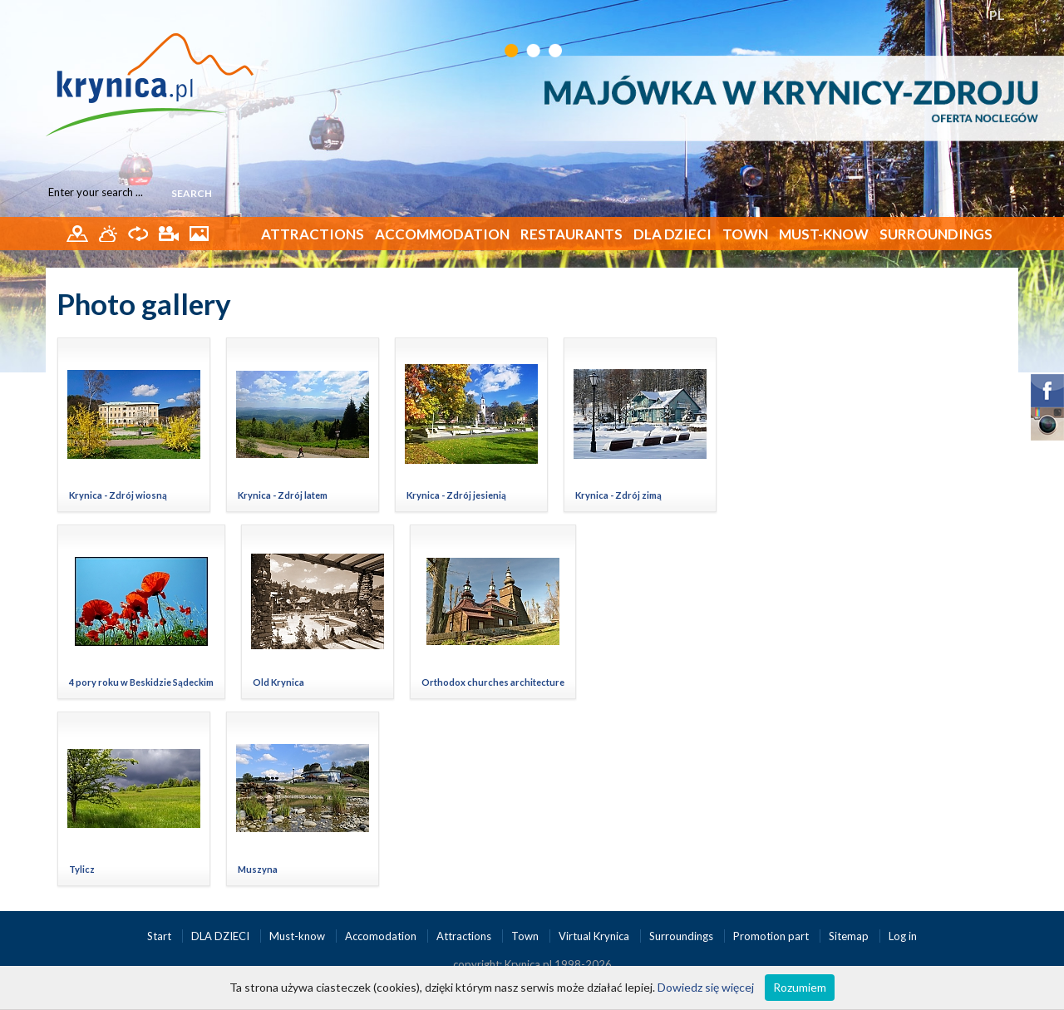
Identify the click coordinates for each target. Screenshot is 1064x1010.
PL (997, 14)
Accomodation (382, 936)
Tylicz (82, 869)
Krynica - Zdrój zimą (618, 495)
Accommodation (442, 234)
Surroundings (936, 234)
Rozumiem (799, 987)
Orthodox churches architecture (492, 682)
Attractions (312, 234)
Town (745, 234)
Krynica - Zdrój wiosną (118, 495)
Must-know (824, 234)
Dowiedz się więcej (706, 987)
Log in (903, 936)
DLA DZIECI (672, 234)
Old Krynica (278, 682)
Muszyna (258, 869)
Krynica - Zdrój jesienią (456, 495)
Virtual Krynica (595, 936)
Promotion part (772, 936)
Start (160, 936)
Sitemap (849, 936)
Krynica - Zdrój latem (283, 495)
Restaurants (571, 234)
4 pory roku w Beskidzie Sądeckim (141, 682)
